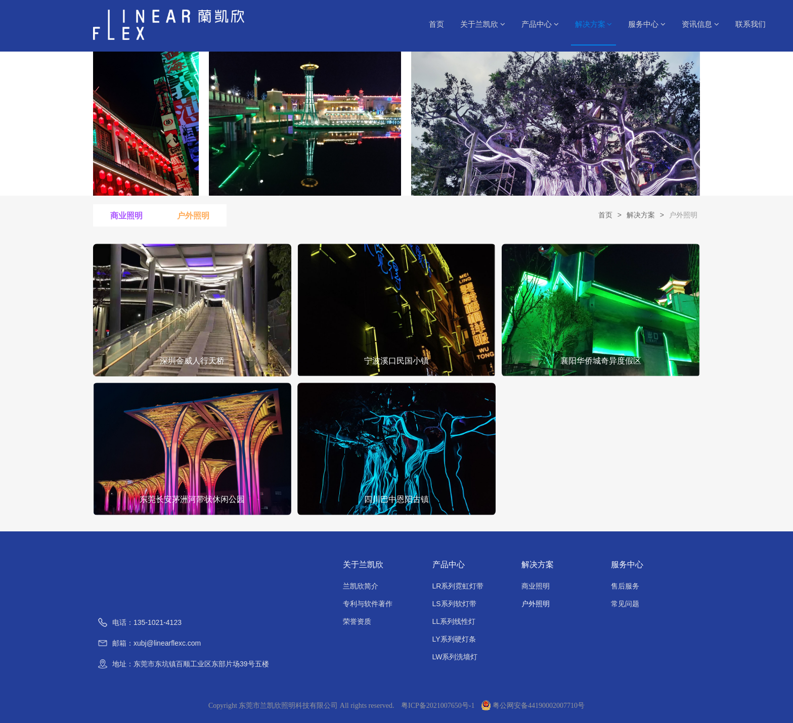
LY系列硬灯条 (454, 639)
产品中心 (540, 24)
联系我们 (750, 24)
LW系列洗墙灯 (455, 657)
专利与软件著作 (367, 604)
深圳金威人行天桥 (192, 360)
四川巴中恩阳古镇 (396, 499)
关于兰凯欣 (482, 24)
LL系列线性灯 (454, 621)
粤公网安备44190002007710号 (533, 705)
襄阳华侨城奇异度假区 (600, 360)
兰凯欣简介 (360, 586)
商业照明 (126, 215)
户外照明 (193, 215)
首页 (436, 24)
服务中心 (647, 24)
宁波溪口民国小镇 (396, 360)
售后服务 (625, 586)
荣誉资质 (357, 621)
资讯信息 (700, 24)
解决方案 (593, 24)
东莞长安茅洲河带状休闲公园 (192, 499)
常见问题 (625, 604)
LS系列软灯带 (454, 604)
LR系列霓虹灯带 (458, 586)
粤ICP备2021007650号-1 (437, 705)
